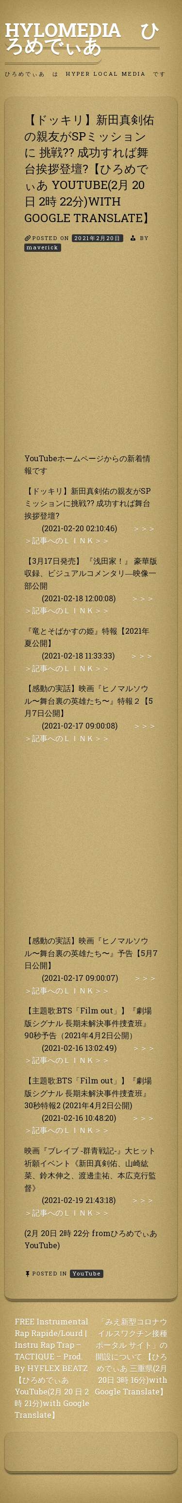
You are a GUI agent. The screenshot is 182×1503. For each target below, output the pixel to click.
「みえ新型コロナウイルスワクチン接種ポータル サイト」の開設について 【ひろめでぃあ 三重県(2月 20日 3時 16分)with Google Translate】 (131, 1356)
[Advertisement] (91, 361)
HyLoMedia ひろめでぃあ (82, 37)
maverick (43, 247)
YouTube (86, 1273)
